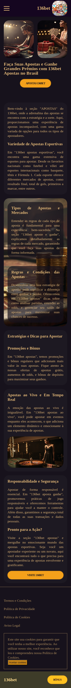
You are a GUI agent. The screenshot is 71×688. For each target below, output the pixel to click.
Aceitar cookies (17, 662)
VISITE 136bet (35, 575)
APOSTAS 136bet (35, 83)
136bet (52, 8)
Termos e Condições (17, 600)
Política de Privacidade (19, 609)
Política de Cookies (17, 617)
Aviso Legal (12, 625)
